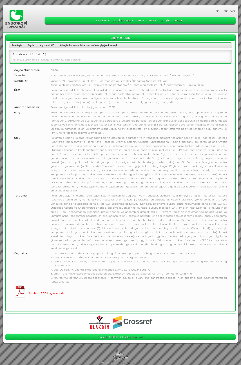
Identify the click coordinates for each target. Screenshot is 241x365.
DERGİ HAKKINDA (123, 20)
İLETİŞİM (165, 20)
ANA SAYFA (102, 20)
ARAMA (152, 20)
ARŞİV (140, 20)
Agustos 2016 (47, 45)
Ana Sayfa (17, 45)
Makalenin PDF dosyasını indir (46, 293)
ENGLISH (179, 20)
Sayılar (31, 45)
